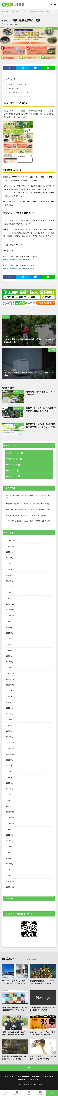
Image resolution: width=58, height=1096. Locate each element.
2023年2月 (10, 731)
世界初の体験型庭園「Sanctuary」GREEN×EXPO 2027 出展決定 (27, 504)
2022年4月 (10, 789)
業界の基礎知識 (15, 459)
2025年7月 (10, 564)
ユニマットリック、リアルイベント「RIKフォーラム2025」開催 (42, 1033)
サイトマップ (34, 1079)
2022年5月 (10, 783)
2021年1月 (10, 875)
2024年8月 (10, 627)
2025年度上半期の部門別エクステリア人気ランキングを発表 (26, 515)
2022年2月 (10, 800)
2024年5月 (10, 644)
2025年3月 (10, 587)
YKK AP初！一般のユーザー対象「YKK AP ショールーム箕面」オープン (28, 497)
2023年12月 (10, 673)
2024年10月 (10, 615)
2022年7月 (10, 771)
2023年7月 (10, 702)
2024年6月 (10, 639)
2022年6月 (10, 777)
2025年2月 (10, 592)
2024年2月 (10, 662)
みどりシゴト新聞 (36, 1084)
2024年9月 (10, 621)
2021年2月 (10, 870)
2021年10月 (10, 823)
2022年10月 (10, 754)
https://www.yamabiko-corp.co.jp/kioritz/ (19, 269)
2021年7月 (10, 841)
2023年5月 (10, 714)
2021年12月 (10, 812)
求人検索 (29, 1093)
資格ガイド (13, 470)
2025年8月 (10, 558)
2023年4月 (10, 720)
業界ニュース (16, 12)
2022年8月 (10, 766)
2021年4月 (10, 858)
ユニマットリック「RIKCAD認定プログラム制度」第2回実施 (41, 409)
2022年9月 (10, 760)
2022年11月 (10, 748)
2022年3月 (10, 795)
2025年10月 (10, 546)
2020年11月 (10, 887)
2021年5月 (10, 852)
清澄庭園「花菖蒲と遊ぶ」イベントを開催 (40, 393)
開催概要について (13, 88)
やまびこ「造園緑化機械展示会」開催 (36, 12)
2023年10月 (10, 685)
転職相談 (40, 1093)
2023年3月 (10, 725)
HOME (6, 12)
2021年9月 (10, 829)
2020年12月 (10, 881)
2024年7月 (10, 633)
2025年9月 (10, 552)
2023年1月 (10, 737)
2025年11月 (10, 540)
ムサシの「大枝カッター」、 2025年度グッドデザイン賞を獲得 (43, 1057)
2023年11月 (10, 679)
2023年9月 (10, 691)
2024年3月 (10, 656)
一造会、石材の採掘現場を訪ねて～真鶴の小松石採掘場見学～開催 (28, 521)
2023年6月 (10, 708)
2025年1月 (10, 598)
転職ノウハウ (14, 476)
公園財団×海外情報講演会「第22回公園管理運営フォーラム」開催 (28, 509)
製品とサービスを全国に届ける (17, 92)
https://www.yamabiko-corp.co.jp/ (16, 260)
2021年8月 (10, 835)
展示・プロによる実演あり (16, 84)
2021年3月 (10, 864)
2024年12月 (10, 604)
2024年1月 (10, 667)
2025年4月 (10, 581)
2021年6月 (10, 846)
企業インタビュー (15, 453)
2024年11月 (10, 610)
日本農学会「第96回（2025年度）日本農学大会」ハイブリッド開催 (41, 425)
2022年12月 (10, 743)
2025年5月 (10, 575)
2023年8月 (10, 696)
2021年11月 (10, 818)
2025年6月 (10, 569)
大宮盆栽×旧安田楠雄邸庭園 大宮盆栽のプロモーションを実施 (14, 1057)
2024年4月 (10, 650)
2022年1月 (10, 806)
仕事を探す (22, 1079)
